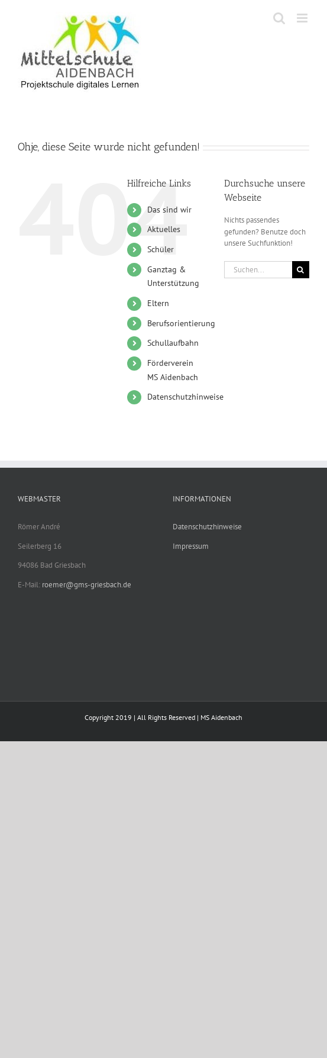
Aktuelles (163, 229)
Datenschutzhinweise (185, 396)
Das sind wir (169, 209)
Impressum (191, 546)
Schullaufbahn (173, 342)
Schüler (160, 249)
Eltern (158, 303)
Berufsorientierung (181, 323)
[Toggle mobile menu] (303, 18)
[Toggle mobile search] (279, 18)
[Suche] (300, 269)
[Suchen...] (258, 269)
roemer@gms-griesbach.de (86, 585)
